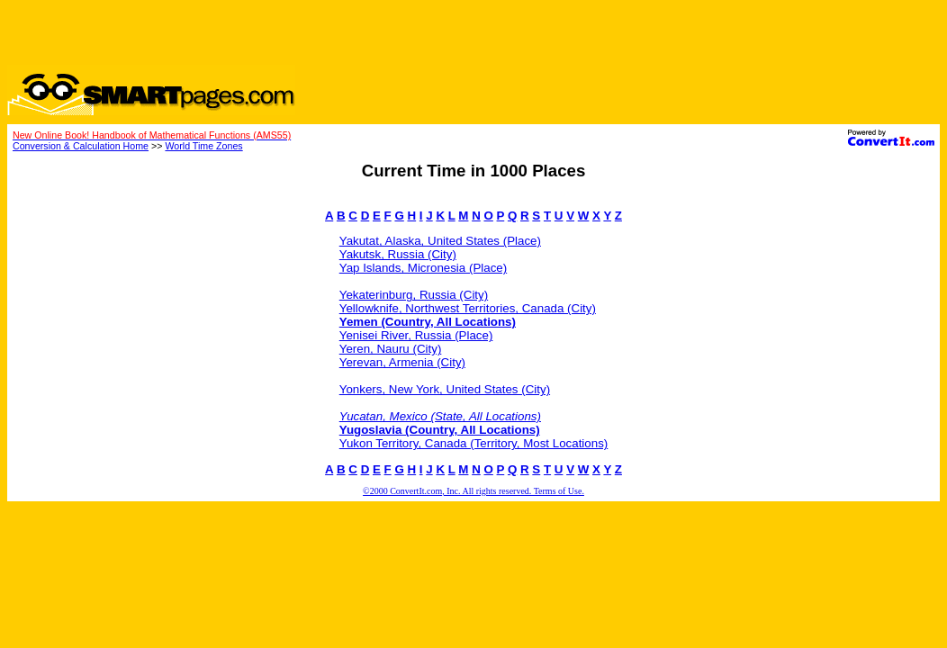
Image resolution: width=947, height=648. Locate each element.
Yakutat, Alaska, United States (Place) (440, 241)
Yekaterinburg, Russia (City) (413, 295)
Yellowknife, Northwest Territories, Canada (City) (467, 308)
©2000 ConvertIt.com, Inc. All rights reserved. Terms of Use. (473, 491)
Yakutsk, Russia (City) (397, 254)
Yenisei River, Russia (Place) (416, 335)
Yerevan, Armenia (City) (402, 362)
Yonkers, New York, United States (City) (444, 389)
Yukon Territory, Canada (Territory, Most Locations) (474, 443)
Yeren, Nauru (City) (390, 349)
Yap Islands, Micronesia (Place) (423, 267)
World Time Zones (203, 145)
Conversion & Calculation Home (81, 145)
